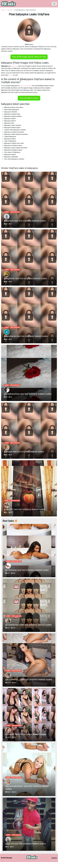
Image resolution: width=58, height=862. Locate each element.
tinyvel (11, 75)
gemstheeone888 (26, 86)
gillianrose (14, 66)
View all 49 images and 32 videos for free (29, 57)
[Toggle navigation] (54, 4)
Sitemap (54, 858)
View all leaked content (29, 98)
